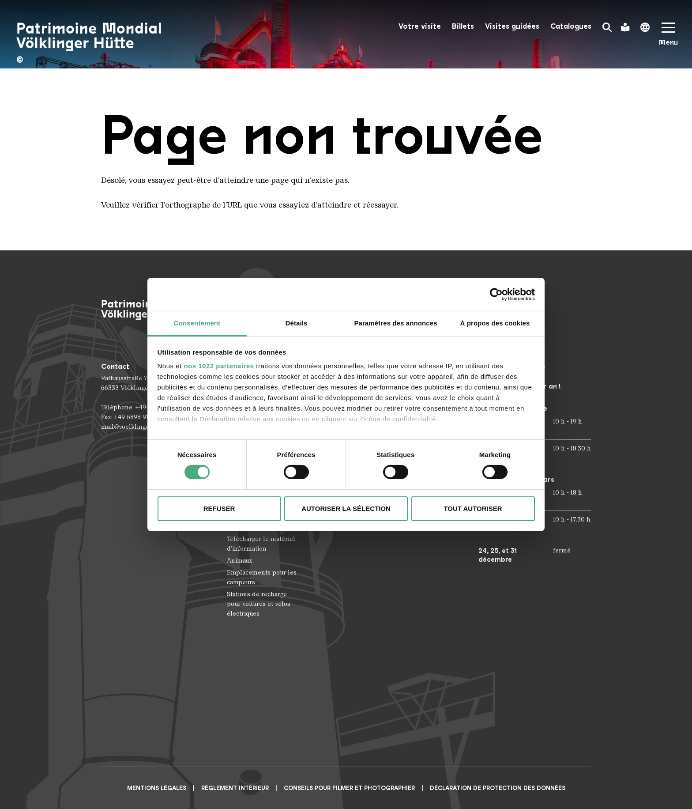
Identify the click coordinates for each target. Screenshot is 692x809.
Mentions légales (156, 788)
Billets (463, 26)
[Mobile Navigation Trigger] (668, 37)
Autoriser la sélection (346, 508)
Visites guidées (512, 26)
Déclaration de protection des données (497, 788)
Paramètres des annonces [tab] (395, 323)
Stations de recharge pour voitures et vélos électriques (258, 604)
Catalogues (570, 26)
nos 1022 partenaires (219, 366)
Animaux (239, 560)
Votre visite (420, 26)
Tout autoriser (473, 508)
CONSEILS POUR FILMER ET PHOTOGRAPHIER (349, 788)
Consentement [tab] (197, 323)
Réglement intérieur (235, 788)
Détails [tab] (297, 323)
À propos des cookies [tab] (495, 323)
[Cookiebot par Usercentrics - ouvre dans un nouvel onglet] (496, 294)
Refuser (219, 508)
